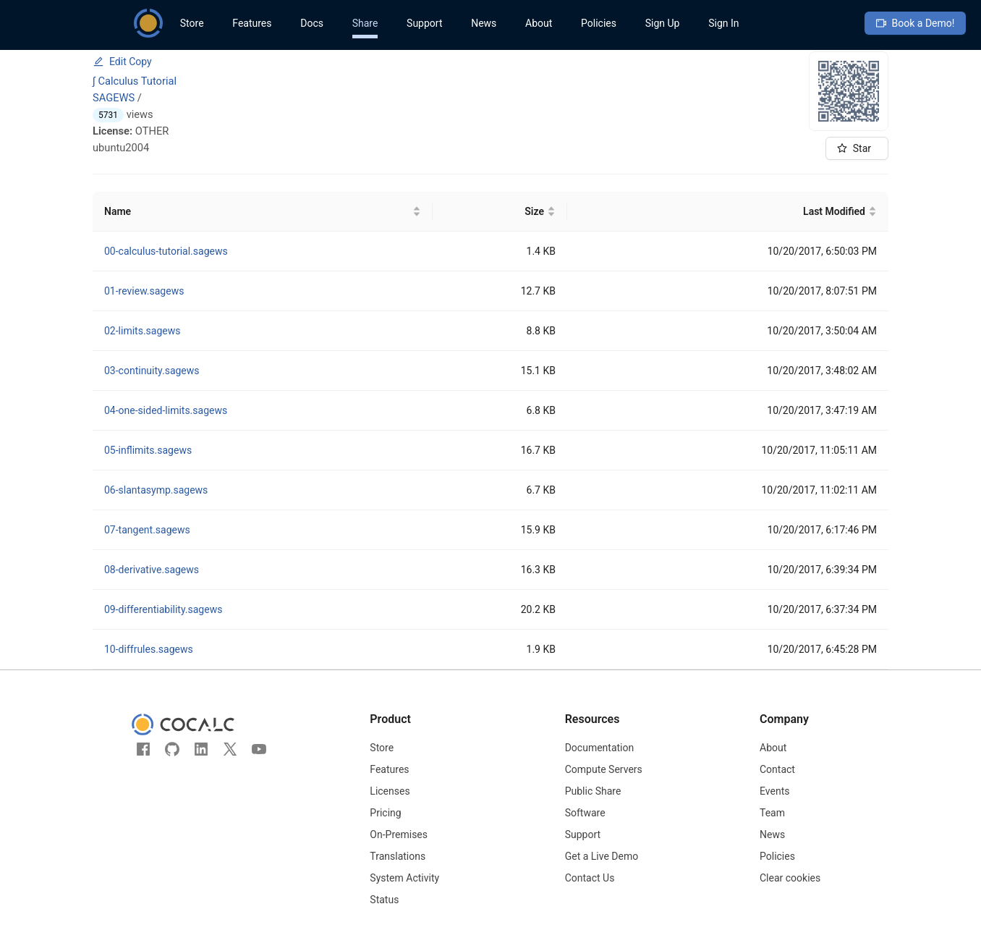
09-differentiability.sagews (163, 609)
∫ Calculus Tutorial (135, 81)
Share (365, 23)
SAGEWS (114, 97)
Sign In (723, 23)
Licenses (389, 791)
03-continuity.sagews (152, 370)
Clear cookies (790, 878)
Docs (311, 23)
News (483, 23)
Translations (397, 856)
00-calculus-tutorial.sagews (166, 251)
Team (772, 813)
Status (384, 899)
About (538, 23)
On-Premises (399, 834)
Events (774, 791)
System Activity (404, 878)
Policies (598, 23)
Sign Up (662, 23)
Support (424, 23)
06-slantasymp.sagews (156, 490)
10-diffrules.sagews (148, 649)
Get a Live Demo (602, 856)
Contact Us (590, 878)
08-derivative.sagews (151, 569)
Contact (777, 769)
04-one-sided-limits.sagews (165, 410)
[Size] (500, 212)
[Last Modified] (727, 212)
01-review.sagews (144, 291)
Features (251, 23)
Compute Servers (603, 769)
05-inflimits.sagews (148, 450)
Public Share (593, 791)
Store (192, 23)
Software (585, 813)
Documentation (599, 747)
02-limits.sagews (142, 331)
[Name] (263, 212)
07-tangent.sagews (147, 530)
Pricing (385, 813)
